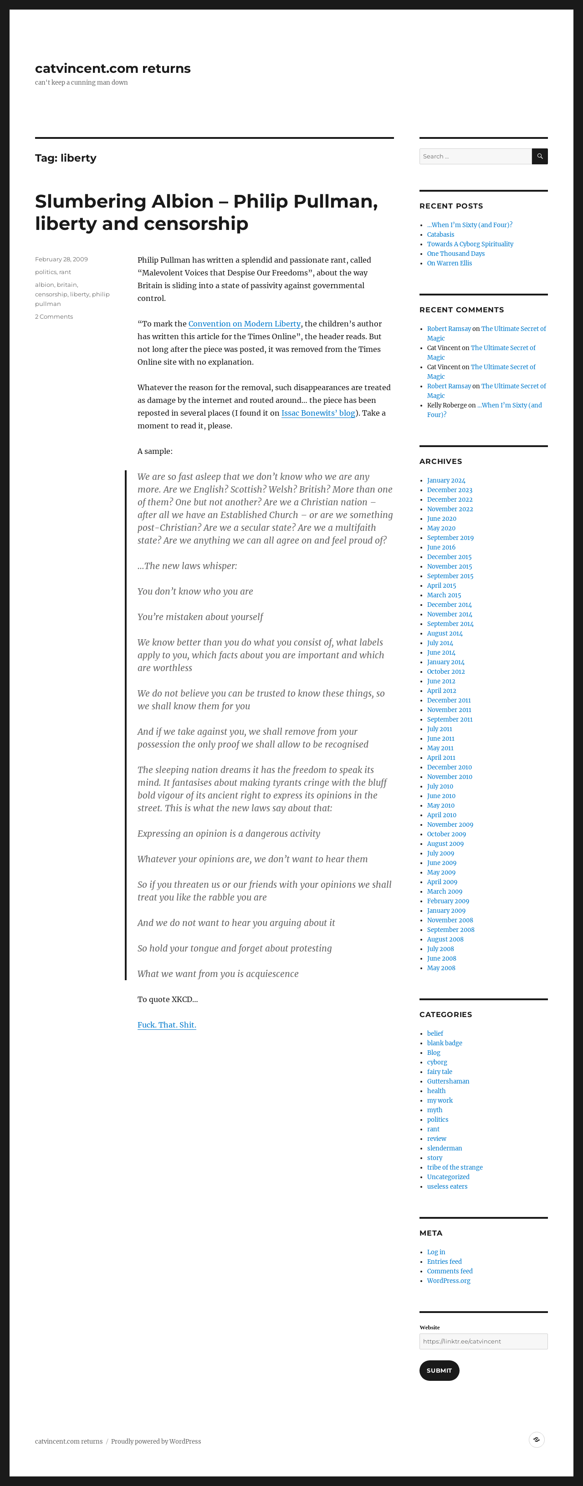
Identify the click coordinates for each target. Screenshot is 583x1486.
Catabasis (441, 235)
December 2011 (449, 700)
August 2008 (445, 939)
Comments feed (450, 1271)
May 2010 (441, 805)
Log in (436, 1252)
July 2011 (439, 729)
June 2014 (441, 652)
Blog (433, 1053)
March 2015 (444, 595)
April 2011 (441, 758)
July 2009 (441, 853)
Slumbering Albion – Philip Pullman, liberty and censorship (206, 212)
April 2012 (441, 691)
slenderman (444, 1148)
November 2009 (450, 825)
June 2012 (441, 681)
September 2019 (450, 538)
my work (440, 1100)
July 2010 (440, 786)
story (434, 1158)
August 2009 (445, 844)
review (436, 1139)
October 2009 (446, 834)
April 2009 (442, 882)
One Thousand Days (456, 254)
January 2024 (446, 480)
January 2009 (446, 911)
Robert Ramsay (449, 329)
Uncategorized (448, 1177)
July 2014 (440, 643)
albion (44, 284)
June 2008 (441, 958)
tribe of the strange (455, 1167)
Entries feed (444, 1262)
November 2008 (450, 920)
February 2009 (448, 901)
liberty (79, 294)
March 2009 (445, 892)
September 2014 (450, 624)
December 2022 (450, 500)
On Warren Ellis (449, 263)
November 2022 (450, 509)
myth (435, 1110)
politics (45, 271)
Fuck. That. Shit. (167, 1024)
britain (67, 284)
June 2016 (441, 547)
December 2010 (449, 767)
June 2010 (441, 796)
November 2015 (449, 566)
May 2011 (440, 748)
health (436, 1091)
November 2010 (449, 777)
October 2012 (446, 672)
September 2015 (450, 576)
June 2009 (442, 863)
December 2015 (449, 557)
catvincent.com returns (113, 68)
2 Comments (54, 316)
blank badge (444, 1043)
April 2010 (441, 815)
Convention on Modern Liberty (245, 323)
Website (429, 1327)
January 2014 (446, 662)
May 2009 (441, 872)
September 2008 (451, 930)
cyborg (437, 1062)
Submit (439, 1370)
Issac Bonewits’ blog (318, 412)
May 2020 (441, 528)
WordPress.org (448, 1281)
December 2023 (449, 490)
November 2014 (449, 614)
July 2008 (440, 949)
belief (435, 1034)
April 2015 (441, 586)
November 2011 (449, 710)
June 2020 (441, 519)
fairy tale (439, 1072)
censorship (51, 294)
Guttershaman (448, 1081)
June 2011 (441, 739)
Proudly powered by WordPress (156, 1441)
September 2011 (450, 719)
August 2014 (445, 633)
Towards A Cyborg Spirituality (470, 244)
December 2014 (449, 605)
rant (65, 271)
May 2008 (441, 968)
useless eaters (447, 1187)
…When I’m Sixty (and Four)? (469, 225)
